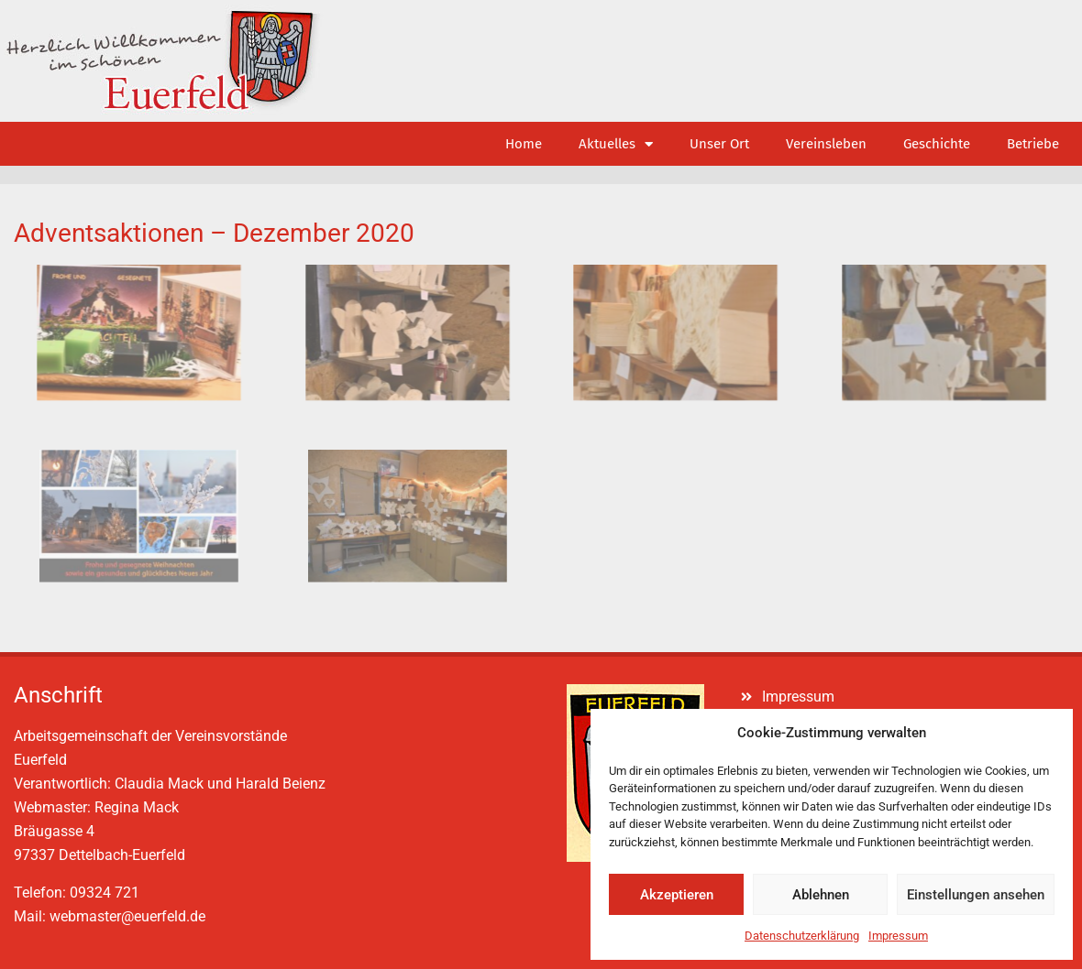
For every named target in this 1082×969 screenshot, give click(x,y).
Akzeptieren (676, 895)
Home (523, 144)
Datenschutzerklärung (802, 935)
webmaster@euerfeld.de (127, 916)
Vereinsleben (826, 144)
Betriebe (1033, 144)
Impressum (898, 935)
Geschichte (936, 144)
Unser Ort (719, 144)
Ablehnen (820, 895)
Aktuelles (616, 144)
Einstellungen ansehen (975, 895)
